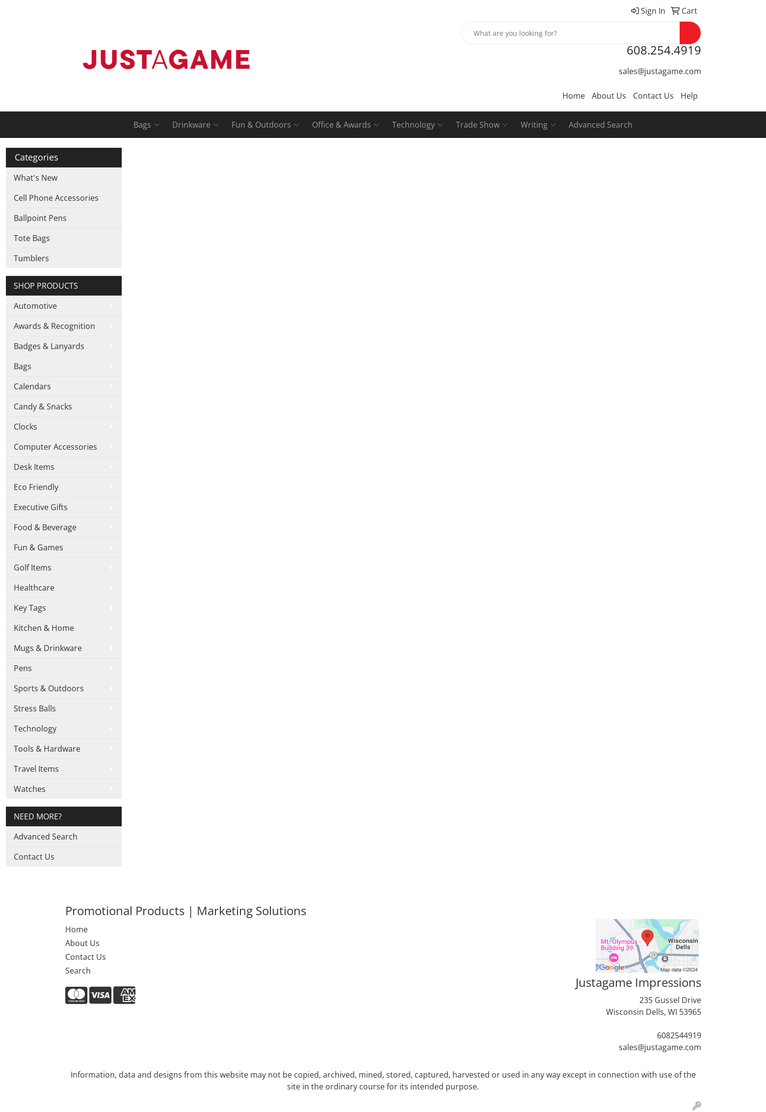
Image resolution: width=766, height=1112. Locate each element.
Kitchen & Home (44, 628)
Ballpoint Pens (40, 218)
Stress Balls (35, 708)
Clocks (25, 426)
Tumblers (31, 258)
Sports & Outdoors (49, 688)
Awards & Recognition (54, 326)
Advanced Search (601, 124)
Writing (538, 125)
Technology (417, 125)
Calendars (32, 386)
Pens (23, 668)
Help (689, 95)
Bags (146, 125)
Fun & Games (38, 547)
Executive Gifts (41, 507)
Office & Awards (345, 125)
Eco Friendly (36, 487)
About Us (609, 95)
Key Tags (30, 607)
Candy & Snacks (43, 406)
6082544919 (679, 1035)
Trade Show (482, 125)
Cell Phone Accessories (56, 197)
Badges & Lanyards (49, 346)
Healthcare (34, 587)
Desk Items (34, 466)
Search (78, 970)
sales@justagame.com (660, 71)
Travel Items (36, 768)
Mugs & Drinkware (48, 648)
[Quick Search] (570, 33)
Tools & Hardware (47, 748)
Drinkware (195, 125)
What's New (35, 177)
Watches (30, 789)
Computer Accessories (55, 446)
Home (573, 95)
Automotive (35, 305)
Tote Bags (32, 238)
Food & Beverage (45, 527)
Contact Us (653, 95)
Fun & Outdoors (265, 125)
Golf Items (33, 567)
